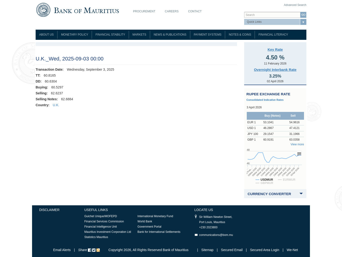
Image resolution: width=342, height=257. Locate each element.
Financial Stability (110, 34)
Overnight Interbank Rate (275, 70)
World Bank (145, 221)
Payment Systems (208, 34)
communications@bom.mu (216, 235)
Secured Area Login (264, 250)
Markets (139, 34)
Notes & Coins (240, 34)
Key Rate (275, 49)
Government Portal (150, 226)
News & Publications (170, 34)
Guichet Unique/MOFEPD (100, 216)
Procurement (144, 11)
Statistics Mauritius (96, 237)
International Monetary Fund (155, 216)
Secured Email (231, 250)
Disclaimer (49, 210)
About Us (46, 34)
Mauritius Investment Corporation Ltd (107, 232)
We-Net (292, 250)
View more (297, 144)
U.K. (56, 105)
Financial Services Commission (104, 221)
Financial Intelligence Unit (100, 226)
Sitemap (207, 250)
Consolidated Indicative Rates (265, 99)
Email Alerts (62, 250)
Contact (195, 11)
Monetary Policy (74, 34)
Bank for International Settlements (159, 232)
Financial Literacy (273, 34)
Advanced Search (295, 5)
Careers (172, 11)
